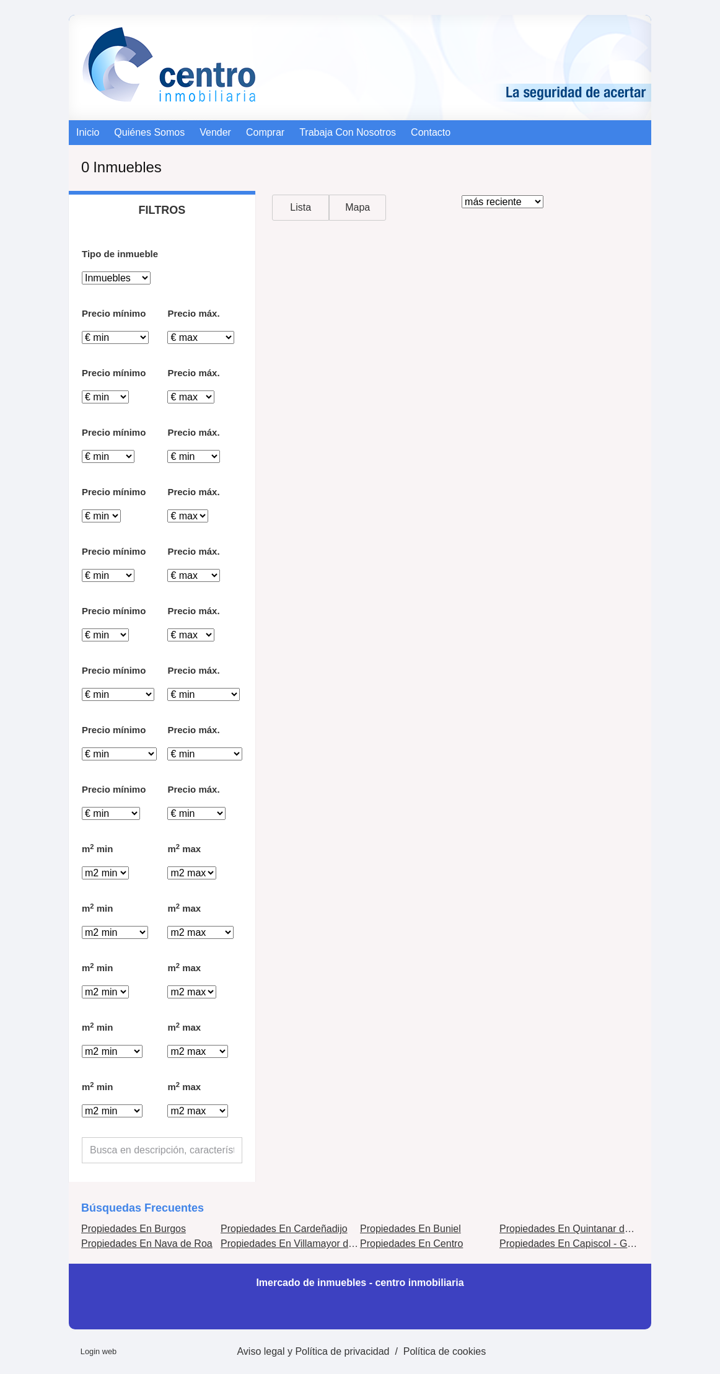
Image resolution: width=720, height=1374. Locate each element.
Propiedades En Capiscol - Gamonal (579, 1243)
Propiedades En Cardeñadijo (284, 1228)
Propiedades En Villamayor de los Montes (313, 1243)
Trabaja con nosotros (347, 132)
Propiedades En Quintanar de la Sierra (584, 1228)
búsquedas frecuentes (142, 1208)
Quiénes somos (149, 132)
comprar (265, 132)
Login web (98, 1351)
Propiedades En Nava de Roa (147, 1243)
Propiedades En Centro (411, 1243)
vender (215, 132)
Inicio (87, 132)
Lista (300, 207)
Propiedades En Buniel (410, 1228)
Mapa (357, 207)
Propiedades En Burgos (133, 1228)
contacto (430, 132)
